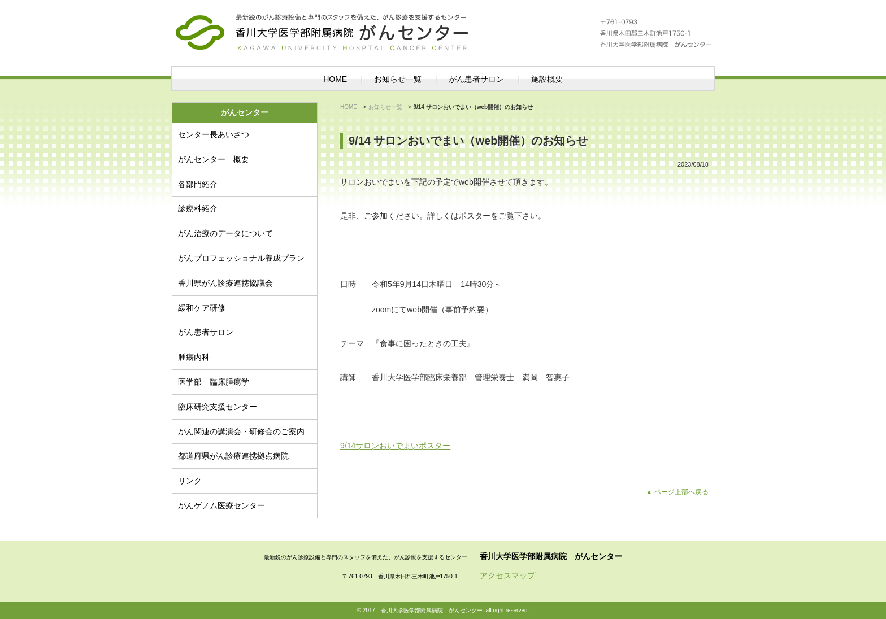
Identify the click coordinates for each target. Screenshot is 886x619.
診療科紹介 (198, 208)
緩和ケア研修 (201, 307)
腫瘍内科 (194, 356)
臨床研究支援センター (217, 406)
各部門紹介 (198, 184)
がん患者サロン (476, 79)
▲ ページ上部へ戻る (677, 492)
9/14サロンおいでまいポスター (395, 445)
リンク (190, 480)
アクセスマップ (507, 575)
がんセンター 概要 (213, 159)
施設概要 (547, 79)
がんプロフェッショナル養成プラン (241, 258)
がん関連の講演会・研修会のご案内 (241, 431)
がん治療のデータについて (225, 233)
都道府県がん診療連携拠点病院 (233, 455)
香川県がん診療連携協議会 (225, 282)
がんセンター (347, 25)
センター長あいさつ (213, 134)
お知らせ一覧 (398, 79)
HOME (335, 79)
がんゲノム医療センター (221, 505)
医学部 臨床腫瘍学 (213, 381)
